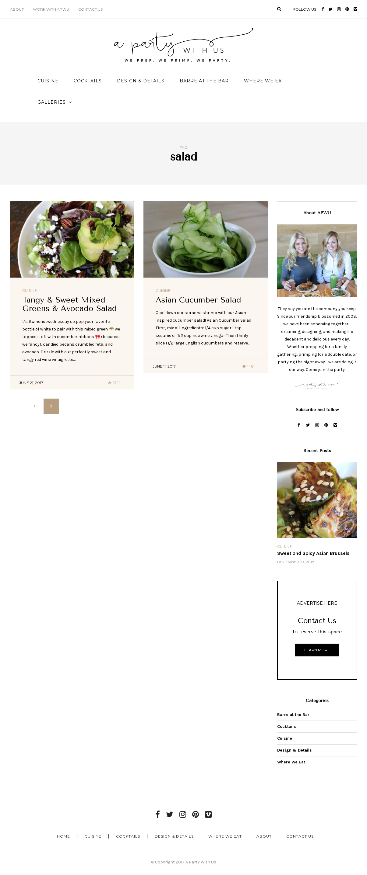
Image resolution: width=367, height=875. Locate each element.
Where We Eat (264, 81)
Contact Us (90, 9)
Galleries (51, 102)
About (17, 9)
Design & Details (140, 81)
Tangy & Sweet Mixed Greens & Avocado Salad (69, 304)
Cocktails (88, 81)
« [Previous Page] (18, 406)
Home (63, 836)
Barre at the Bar (204, 81)
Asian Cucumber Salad (198, 300)
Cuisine (47, 81)
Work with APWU (51, 9)
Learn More (317, 650)
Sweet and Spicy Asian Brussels (313, 553)
